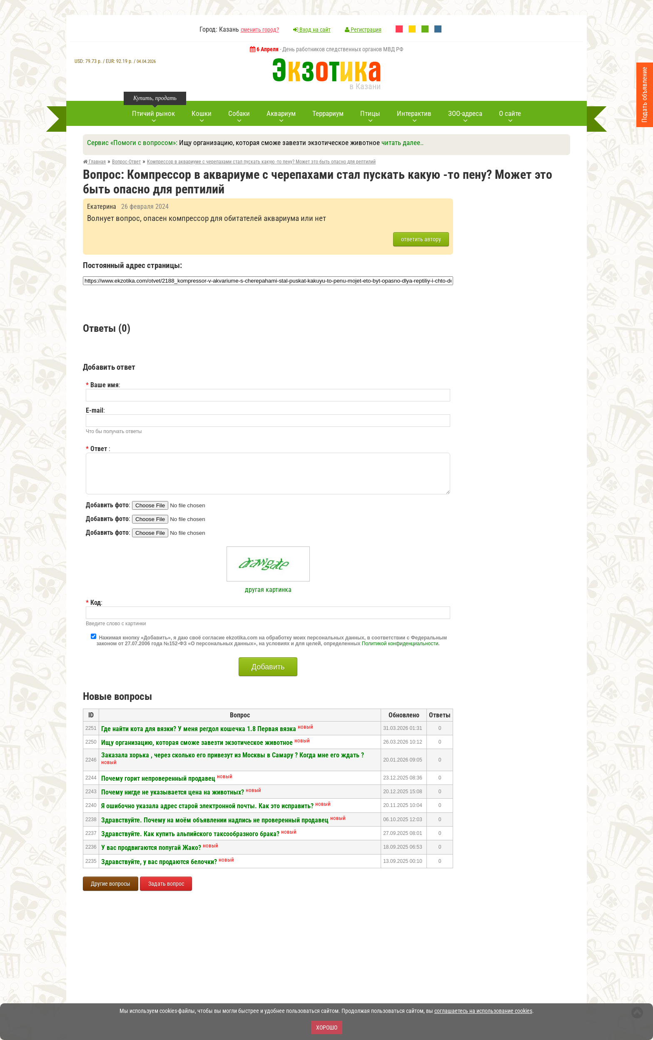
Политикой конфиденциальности (400, 644)
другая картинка (268, 590)
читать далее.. (402, 142)
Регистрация (363, 29)
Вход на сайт (312, 29)
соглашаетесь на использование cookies (483, 1010)
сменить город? (260, 29)
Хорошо (326, 1027)
